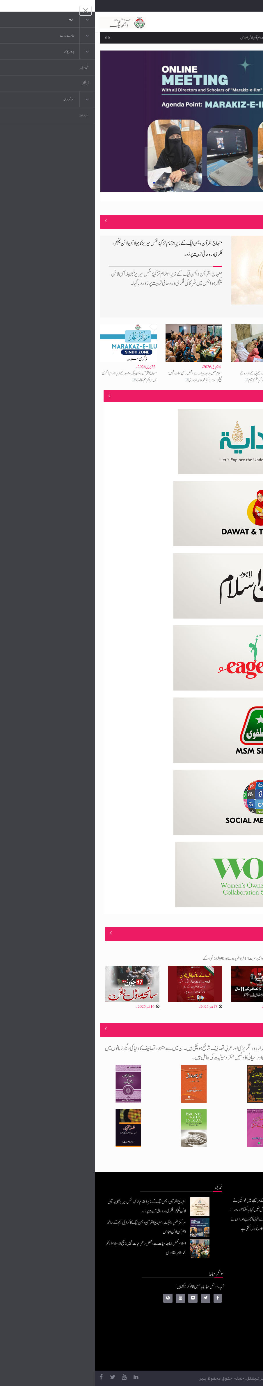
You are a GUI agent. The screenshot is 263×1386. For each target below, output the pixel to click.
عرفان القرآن (219, 1312)
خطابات (223, 1335)
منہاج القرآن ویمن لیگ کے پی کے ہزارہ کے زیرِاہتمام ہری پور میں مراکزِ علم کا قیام (169, 376)
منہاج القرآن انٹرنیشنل (213, 1289)
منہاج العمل (220, 1347)
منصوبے (248, 395)
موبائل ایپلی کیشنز (217, 1300)
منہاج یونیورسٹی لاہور (215, 1358)
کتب (225, 1324)
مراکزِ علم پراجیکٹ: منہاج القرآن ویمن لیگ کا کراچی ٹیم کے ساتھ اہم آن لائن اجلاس (190, 38)
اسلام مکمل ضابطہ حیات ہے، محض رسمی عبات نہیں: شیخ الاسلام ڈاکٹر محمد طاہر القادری (99, 376)
